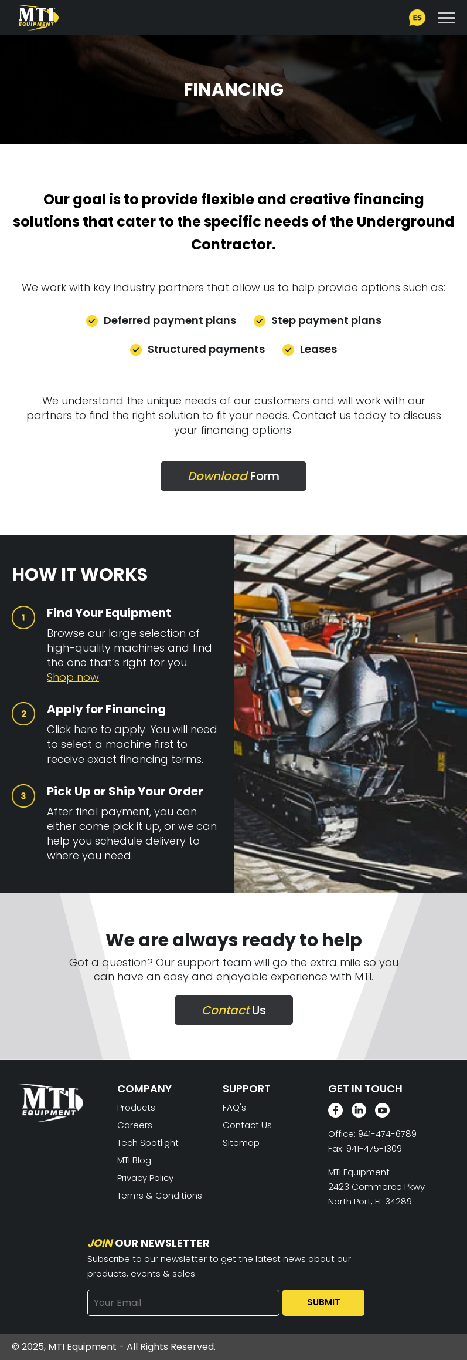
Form (233, 476)
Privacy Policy (145, 1178)
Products (136, 1107)
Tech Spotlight (148, 1142)
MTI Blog (134, 1160)
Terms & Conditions (159, 1195)
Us (234, 1010)
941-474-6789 (387, 1134)
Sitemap (241, 1142)
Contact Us (247, 1125)
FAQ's (234, 1107)
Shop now (73, 677)
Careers (134, 1125)
